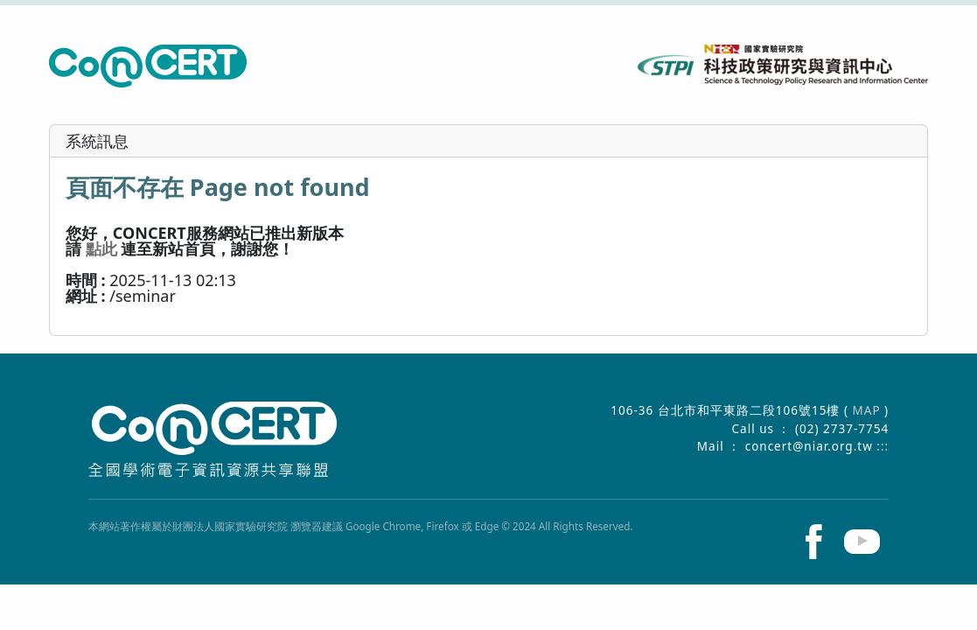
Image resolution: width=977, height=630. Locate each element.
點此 (101, 248)
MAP (869, 410)
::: (882, 446)
